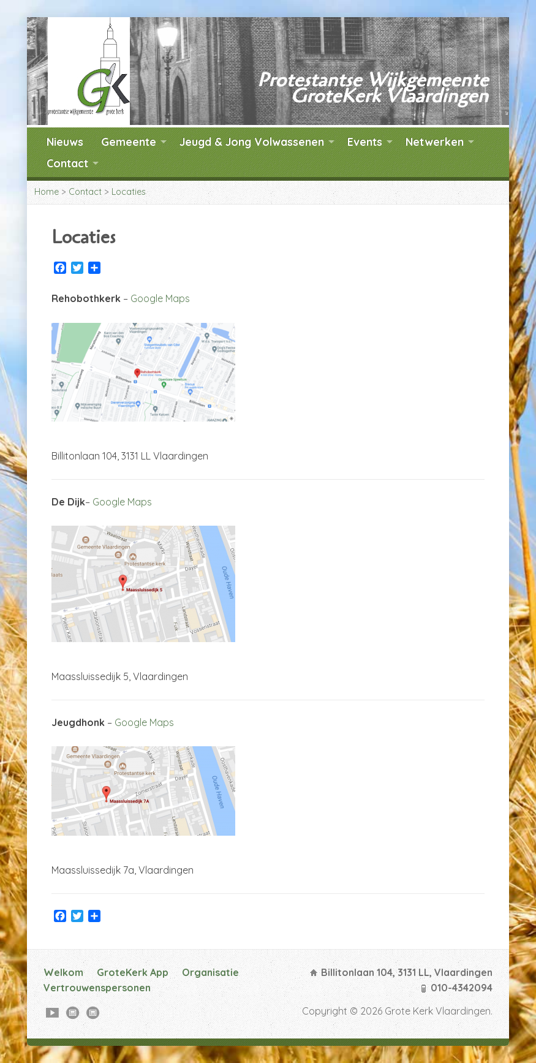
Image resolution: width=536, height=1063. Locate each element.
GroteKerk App (132, 972)
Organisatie (210, 972)
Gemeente (128, 141)
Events (364, 141)
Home (46, 191)
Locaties (128, 191)
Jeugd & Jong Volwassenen (251, 141)
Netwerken (435, 141)
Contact (67, 163)
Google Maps (160, 298)
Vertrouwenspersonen (97, 988)
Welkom (63, 972)
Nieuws (65, 141)
